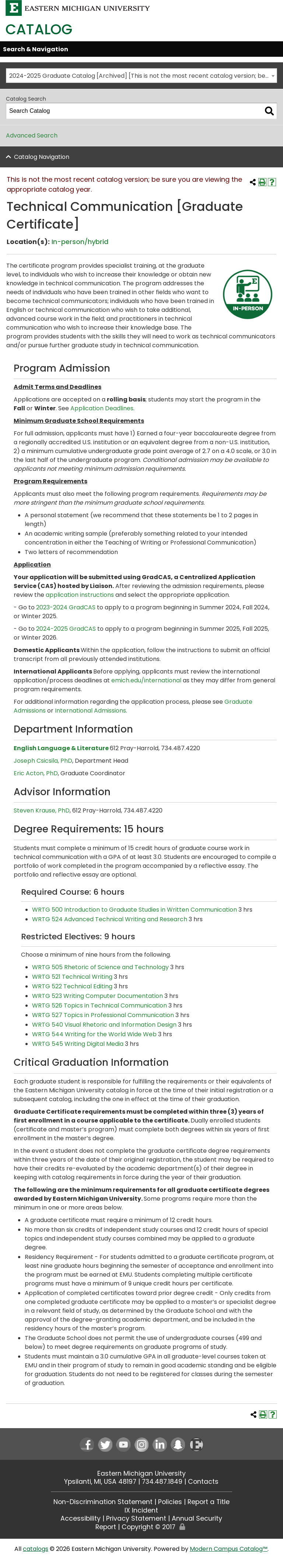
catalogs (35, 1549)
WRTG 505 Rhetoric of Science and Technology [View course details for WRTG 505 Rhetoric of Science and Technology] (100, 967)
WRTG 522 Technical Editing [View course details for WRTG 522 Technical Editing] (72, 986)
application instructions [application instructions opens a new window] (80, 595)
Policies (170, 1501)
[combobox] (141, 75)
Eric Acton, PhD (36, 773)
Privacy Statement (136, 1518)
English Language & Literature (61, 748)
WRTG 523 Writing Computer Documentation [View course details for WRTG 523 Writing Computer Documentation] (97, 996)
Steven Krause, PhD (42, 810)
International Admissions (90, 710)
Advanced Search (31, 135)
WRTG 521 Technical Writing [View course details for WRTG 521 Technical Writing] (72, 976)
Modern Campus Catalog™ (229, 1549)
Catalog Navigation (41, 157)
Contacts (203, 1481)
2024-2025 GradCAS (66, 628)
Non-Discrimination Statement (103, 1501)
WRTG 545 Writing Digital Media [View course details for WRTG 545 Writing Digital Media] (77, 1044)
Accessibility (80, 1518)
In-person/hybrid (80, 241)
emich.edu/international (146, 680)
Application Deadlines (101, 408)
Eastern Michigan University (141, 1473)
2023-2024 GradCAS (65, 607)
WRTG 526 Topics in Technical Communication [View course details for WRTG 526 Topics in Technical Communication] (99, 1005)
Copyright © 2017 (148, 1527)
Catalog (39, 29)
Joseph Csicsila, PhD (43, 760)
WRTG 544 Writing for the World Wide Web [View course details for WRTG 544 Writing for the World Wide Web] (94, 1034)
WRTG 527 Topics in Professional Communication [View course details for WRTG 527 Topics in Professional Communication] (103, 1015)
